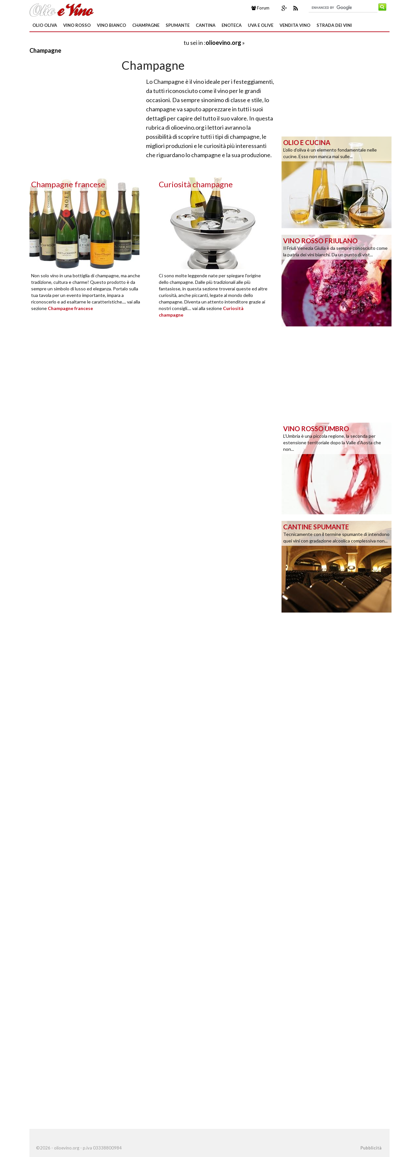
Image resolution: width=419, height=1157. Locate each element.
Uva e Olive (260, 25)
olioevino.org (223, 42)
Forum (260, 7)
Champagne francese (70, 308)
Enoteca (232, 25)
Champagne (145, 25)
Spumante (178, 25)
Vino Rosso (77, 25)
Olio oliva (44, 25)
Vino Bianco (111, 25)
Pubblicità (370, 1147)
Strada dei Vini (334, 25)
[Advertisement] (106, 42)
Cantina (205, 25)
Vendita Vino (295, 25)
